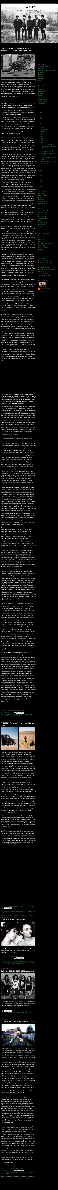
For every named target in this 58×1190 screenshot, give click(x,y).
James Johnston (17, 961)
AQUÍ (17, 952)
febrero (43, 166)
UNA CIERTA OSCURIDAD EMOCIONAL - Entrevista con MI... (49, 146)
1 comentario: (30, 906)
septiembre (44, 129)
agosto (43, 131)
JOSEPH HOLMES (43, 247)
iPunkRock (41, 239)
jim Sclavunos (26, 961)
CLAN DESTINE (42, 216)
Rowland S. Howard (10, 963)
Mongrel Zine (41, 241)
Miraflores (29, 714)
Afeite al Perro (41, 245)
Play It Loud (41, 235)
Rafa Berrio (41, 93)
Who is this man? (42, 105)
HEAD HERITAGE (42, 214)
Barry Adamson (24, 960)
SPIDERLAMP (41, 226)
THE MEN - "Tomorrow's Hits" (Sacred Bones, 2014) (17, 724)
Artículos (16, 960)
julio (42, 133)
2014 (41, 123)
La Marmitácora (42, 228)
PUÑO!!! (40, 197)
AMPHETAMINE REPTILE (44, 273)
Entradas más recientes (6, 1178)
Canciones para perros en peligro (46, 70)
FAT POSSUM (41, 271)
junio (42, 136)
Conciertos (41, 72)
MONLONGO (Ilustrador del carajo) (47, 266)
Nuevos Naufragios (43, 85)
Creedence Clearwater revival (21, 910)
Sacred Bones (23, 911)
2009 (41, 179)
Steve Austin (30, 1172)
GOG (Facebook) (42, 212)
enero (42, 168)
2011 (41, 175)
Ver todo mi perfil (43, 291)
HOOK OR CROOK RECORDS (46, 269)
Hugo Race (9, 961)
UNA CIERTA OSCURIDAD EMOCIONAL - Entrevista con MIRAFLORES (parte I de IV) (16, 49)
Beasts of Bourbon (12, 714)
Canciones (41, 68)
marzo (43, 142)
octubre (43, 127)
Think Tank (41, 97)
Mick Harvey (13, 962)
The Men (17, 765)
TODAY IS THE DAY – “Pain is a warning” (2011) (18, 1021)
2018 (41, 114)
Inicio (19, 1178)
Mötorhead (28, 1012)
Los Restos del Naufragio (44, 84)
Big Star (9, 910)
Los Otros (40, 82)
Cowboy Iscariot (45, 288)
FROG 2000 (41, 199)
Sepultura (4, 1014)
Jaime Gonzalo (42, 230)
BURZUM (40, 249)
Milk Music (4, 911)
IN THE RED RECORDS (44, 267)
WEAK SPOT (41, 193)
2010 (41, 177)
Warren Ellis (20, 963)
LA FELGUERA (42, 253)
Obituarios (40, 87)
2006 (41, 186)
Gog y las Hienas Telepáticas (45, 210)
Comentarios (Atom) (13, 1181)
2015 (41, 121)
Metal (22, 1012)
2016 (41, 118)
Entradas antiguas (31, 1178)
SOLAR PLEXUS (42, 205)
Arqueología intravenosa (44, 66)
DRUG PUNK (41, 209)
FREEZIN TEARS (42, 220)
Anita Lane (10, 960)
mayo (42, 138)
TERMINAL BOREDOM (44, 234)
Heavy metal (16, 1012)
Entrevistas (22, 714)
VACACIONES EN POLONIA (45, 275)
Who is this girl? (42, 103)
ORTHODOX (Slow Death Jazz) (46, 260)
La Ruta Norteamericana (44, 232)
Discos (32, 910)
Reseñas (16, 911)
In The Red (41, 251)
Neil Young (10, 911)
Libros (39, 80)
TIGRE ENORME (42, 218)
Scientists (16, 715)
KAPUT (29, 7)
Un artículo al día (42, 99)
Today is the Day (5, 1173)
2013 (41, 170)
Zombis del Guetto (42, 203)
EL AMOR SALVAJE (43, 222)
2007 (41, 184)
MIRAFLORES (11, 81)
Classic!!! (40, 237)
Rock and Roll (8, 715)
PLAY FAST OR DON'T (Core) (45, 243)
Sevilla (21, 715)
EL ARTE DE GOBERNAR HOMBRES (14, 920)
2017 (41, 116)
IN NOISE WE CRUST (43, 255)
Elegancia (40, 74)
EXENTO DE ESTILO (43, 195)
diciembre (43, 125)
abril (42, 140)
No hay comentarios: (7, 712)
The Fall (26, 715)
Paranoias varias (42, 91)
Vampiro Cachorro (42, 101)
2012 (41, 173)
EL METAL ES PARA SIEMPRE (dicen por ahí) (17, 971)
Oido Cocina (41, 89)
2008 (41, 181)
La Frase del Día (42, 78)
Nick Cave (19, 962)
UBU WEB (41, 207)
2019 (41, 112)
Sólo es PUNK (41, 224)
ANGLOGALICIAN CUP (44, 201)
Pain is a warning (16, 1172)
